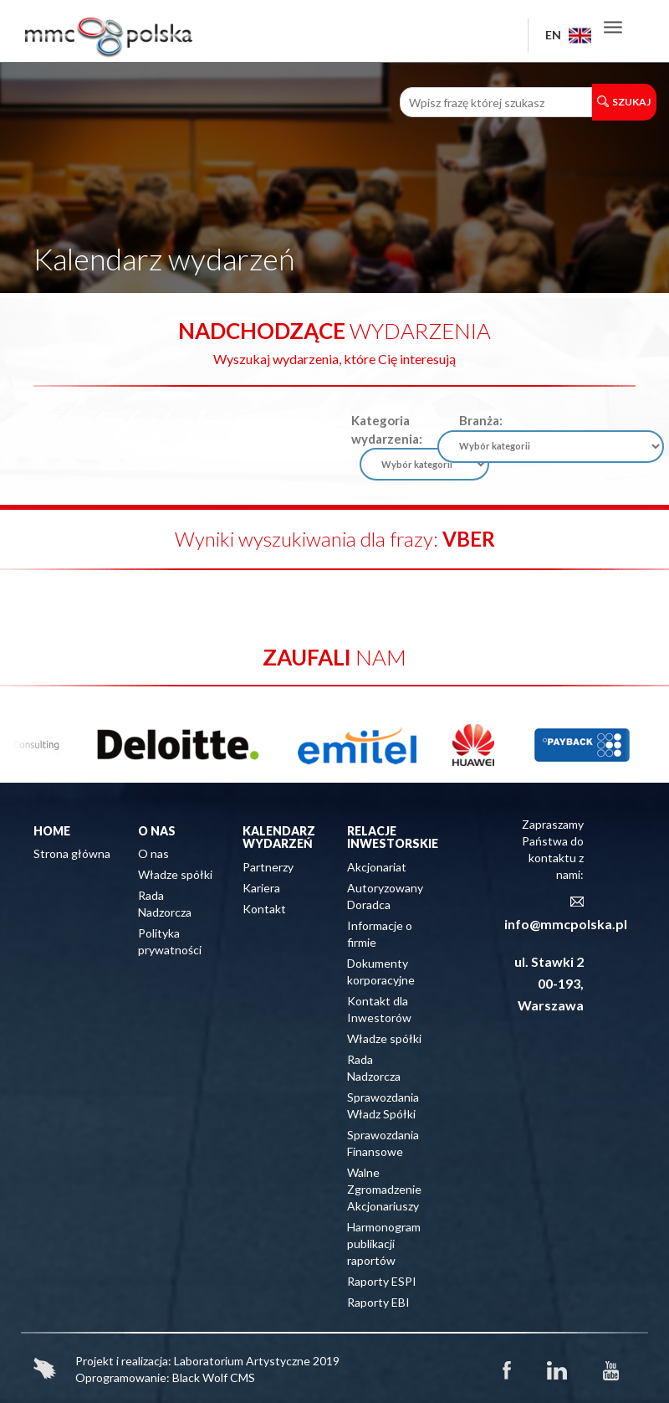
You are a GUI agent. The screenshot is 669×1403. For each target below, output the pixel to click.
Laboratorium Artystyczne (242, 1361)
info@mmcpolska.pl (565, 924)
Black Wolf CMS (213, 1377)
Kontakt (264, 909)
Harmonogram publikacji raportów (384, 1243)
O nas (153, 853)
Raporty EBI (378, 1302)
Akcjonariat (376, 867)
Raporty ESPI (381, 1281)
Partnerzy (268, 867)
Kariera (261, 888)
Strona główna (71, 853)
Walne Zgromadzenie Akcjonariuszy (384, 1189)
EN (568, 35)
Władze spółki (175, 874)
